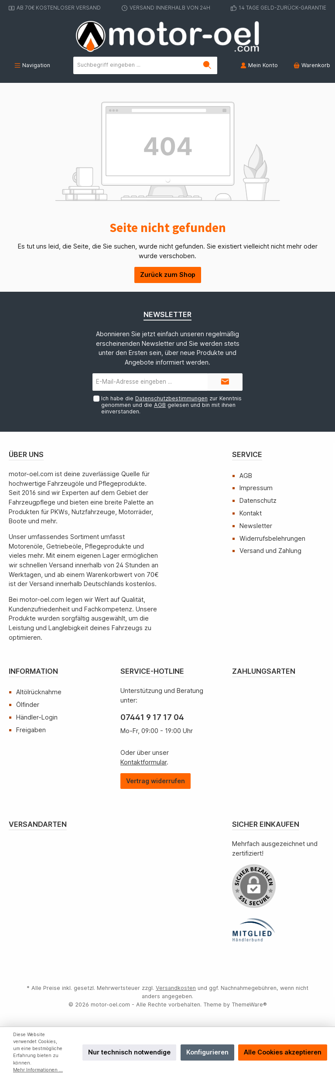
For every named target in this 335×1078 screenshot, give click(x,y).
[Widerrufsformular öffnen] (155, 781)
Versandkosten (176, 988)
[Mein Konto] (259, 65)
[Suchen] (207, 65)
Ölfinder (27, 704)
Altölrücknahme (39, 692)
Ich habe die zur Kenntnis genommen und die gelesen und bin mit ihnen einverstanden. (171, 405)
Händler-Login (37, 717)
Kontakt (250, 513)
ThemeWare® (249, 1004)
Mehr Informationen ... (38, 1070)
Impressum (256, 487)
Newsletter (255, 525)
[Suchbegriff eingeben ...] (135, 65)
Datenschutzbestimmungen (171, 398)
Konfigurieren (207, 1052)
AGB (160, 405)
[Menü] (32, 65)
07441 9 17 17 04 (152, 717)
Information (33, 671)
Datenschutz (258, 500)
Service (247, 454)
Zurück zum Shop (167, 274)
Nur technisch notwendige (129, 1052)
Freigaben (31, 729)
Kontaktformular (143, 762)
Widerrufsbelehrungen (272, 538)
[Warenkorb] (309, 65)
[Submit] (225, 382)
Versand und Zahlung (270, 550)
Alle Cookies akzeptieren (282, 1052)
